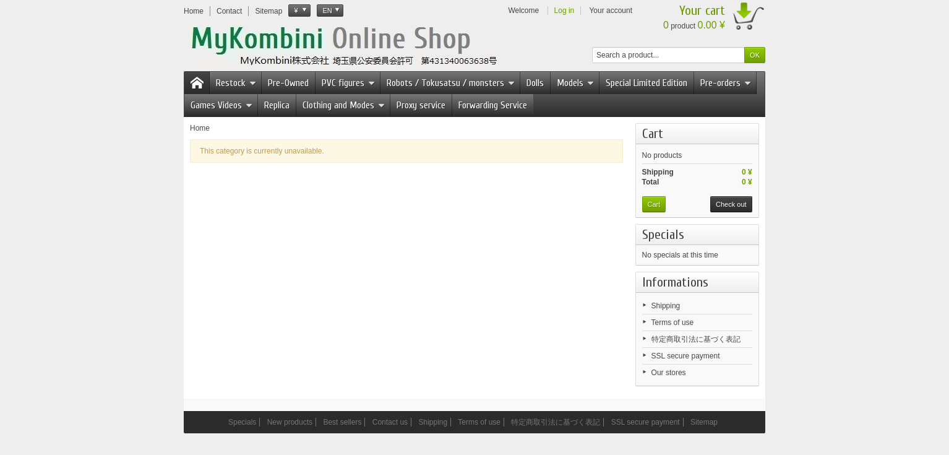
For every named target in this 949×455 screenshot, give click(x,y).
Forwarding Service (492, 105)
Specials (663, 235)
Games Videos (221, 105)
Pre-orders (725, 83)
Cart (652, 134)
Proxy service (421, 105)
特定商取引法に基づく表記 (696, 339)
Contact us (390, 422)
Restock (236, 83)
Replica (277, 105)
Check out (731, 204)
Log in (564, 10)
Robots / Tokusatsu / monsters (451, 83)
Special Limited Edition (646, 83)
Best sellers (342, 422)
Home (200, 128)
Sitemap (704, 422)
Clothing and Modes (344, 105)
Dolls (535, 83)
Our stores (668, 372)
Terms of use (672, 322)
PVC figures (348, 83)
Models (575, 83)
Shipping (666, 305)
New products (289, 422)
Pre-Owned (288, 83)
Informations (675, 282)
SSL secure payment (685, 356)
